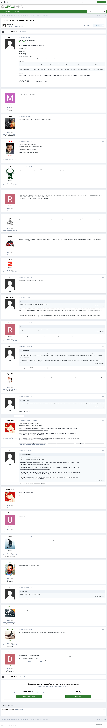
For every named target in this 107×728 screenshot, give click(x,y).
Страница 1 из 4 (24, 31)
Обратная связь (12, 725)
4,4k (8, 578)
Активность (16, 11)
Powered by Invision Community (99, 725)
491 (8, 228)
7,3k (8, 620)
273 (8, 529)
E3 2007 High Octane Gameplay (26, 492)
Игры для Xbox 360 (18, 26)
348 (8, 437)
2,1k (8, 107)
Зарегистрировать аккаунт (28, 696)
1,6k (8, 132)
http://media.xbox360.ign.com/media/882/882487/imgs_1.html (33, 81)
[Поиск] (95, 11)
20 (8, 270)
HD (19, 495)
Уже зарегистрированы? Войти (87, 2)
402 (8, 387)
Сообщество (6, 12)
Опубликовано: (25, 37)
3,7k (8, 643)
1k (8, 183)
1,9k (8, 208)
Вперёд (13, 31)
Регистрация (101, 2)
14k (8, 158)
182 (8, 252)
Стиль (3, 725)
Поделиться (87, 25)
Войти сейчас (78, 696)
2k (8, 668)
